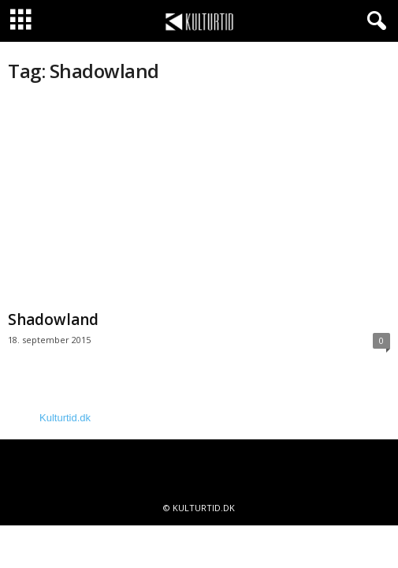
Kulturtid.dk (65, 418)
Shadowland (53, 319)
